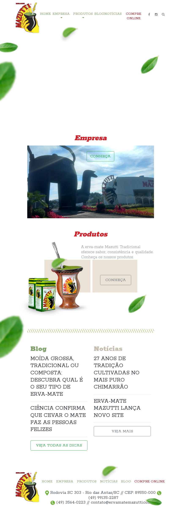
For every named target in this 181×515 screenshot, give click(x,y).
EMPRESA (64, 481)
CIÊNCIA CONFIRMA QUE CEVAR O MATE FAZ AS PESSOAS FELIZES (58, 419)
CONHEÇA (100, 156)
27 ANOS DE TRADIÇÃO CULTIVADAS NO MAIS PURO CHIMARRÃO (116, 372)
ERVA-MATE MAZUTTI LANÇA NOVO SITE (117, 408)
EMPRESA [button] (61, 14)
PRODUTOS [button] (83, 14)
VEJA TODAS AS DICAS (59, 445)
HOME (45, 14)
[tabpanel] (90, 80)
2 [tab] (161, 77)
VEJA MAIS (122, 431)
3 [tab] (161, 83)
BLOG (99, 14)
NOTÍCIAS (113, 14)
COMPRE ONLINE (133, 16)
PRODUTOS (87, 481)
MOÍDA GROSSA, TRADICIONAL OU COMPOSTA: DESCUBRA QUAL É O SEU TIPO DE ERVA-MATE (56, 376)
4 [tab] (161, 90)
